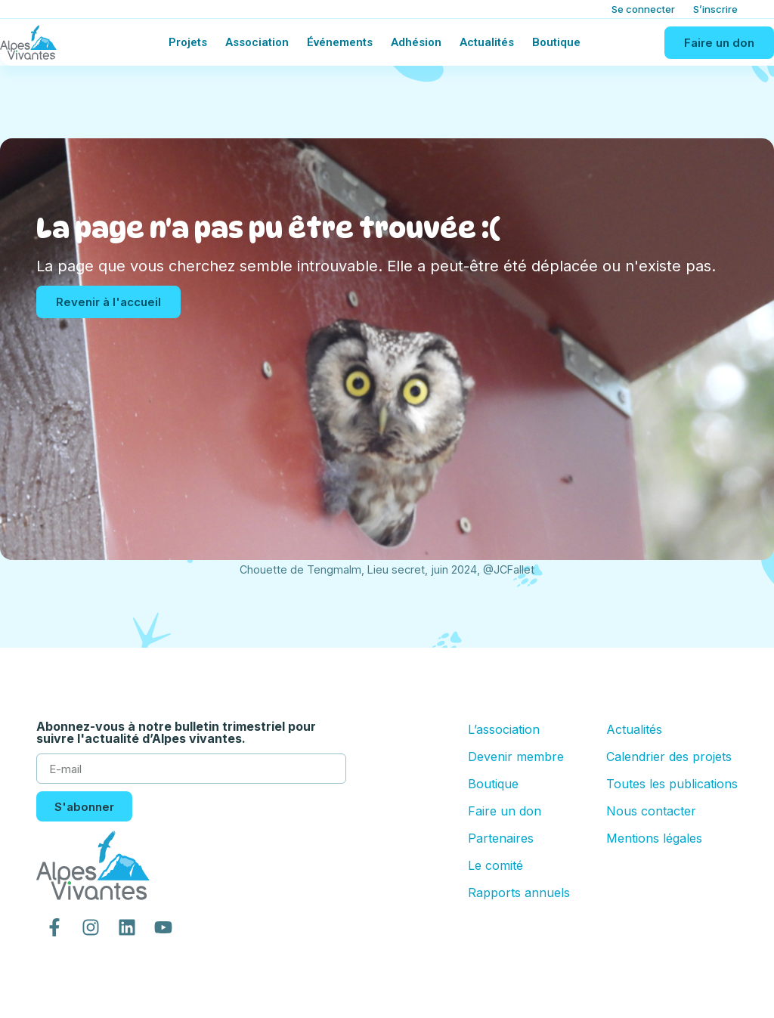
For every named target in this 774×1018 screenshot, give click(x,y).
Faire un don (504, 810)
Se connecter (643, 9)
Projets (188, 42)
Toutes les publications (672, 783)
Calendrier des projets (669, 756)
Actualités (487, 42)
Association (257, 42)
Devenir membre (516, 756)
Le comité (495, 865)
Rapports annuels (519, 892)
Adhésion (416, 42)
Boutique (556, 42)
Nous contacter (651, 810)
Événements (340, 42)
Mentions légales (654, 838)
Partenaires (501, 838)
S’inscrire (715, 9)
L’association (504, 729)
